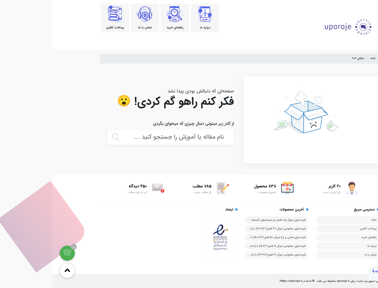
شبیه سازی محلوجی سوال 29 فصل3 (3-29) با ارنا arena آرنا (220, 255)
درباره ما (319, 246)
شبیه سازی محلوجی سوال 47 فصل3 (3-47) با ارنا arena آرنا (219, 229)
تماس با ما (318, 255)
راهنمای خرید (316, 237)
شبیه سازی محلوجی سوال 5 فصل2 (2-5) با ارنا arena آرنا (220, 246)
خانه (320, 58)
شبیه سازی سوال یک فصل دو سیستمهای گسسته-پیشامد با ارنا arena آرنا (212, 220)
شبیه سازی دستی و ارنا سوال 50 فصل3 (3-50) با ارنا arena (219, 237)
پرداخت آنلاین (316, 229)
